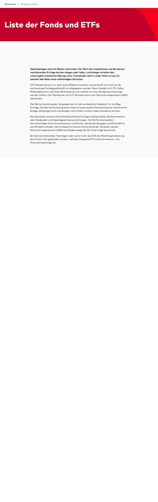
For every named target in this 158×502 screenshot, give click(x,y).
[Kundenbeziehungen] (92, 395)
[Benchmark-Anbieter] (16, 443)
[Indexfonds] (11, 420)
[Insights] (47, 381)
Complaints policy (32, 493)
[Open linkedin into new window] (13, 357)
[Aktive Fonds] (12, 398)
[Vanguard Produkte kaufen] (20, 458)
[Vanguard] (15, 11)
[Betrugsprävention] (130, 392)
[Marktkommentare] (92, 412)
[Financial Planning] (91, 401)
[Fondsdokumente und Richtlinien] (21, 450)
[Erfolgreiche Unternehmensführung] (98, 388)
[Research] (86, 447)
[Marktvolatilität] (90, 442)
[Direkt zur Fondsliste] (16, 381)
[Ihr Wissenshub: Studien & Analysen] (98, 420)
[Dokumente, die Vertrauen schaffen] (98, 429)
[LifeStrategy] (12, 426)
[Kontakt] (124, 386)
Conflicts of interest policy (56, 493)
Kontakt (128, 2)
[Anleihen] (9, 403)
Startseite (10, 19)
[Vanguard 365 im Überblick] (96, 381)
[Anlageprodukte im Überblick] (21, 386)
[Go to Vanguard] (12, 474)
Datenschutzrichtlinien (100, 489)
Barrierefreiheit (120, 489)
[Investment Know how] (93, 407)
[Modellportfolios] (14, 432)
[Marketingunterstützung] (95, 436)
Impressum (10, 489)
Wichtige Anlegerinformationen (72, 489)
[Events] (47, 386)
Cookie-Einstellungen (140, 489)
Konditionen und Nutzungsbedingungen (36, 489)
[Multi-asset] (11, 437)
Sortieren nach (96, 76)
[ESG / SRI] (10, 409)
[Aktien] (8, 392)
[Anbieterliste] (88, 453)
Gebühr (146, 85)
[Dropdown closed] (16, 2)
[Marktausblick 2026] (54, 392)
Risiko (135, 85)
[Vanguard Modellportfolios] (96, 459)
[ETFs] (7, 415)
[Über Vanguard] (128, 381)
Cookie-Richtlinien (13, 493)
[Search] (32, 96)
